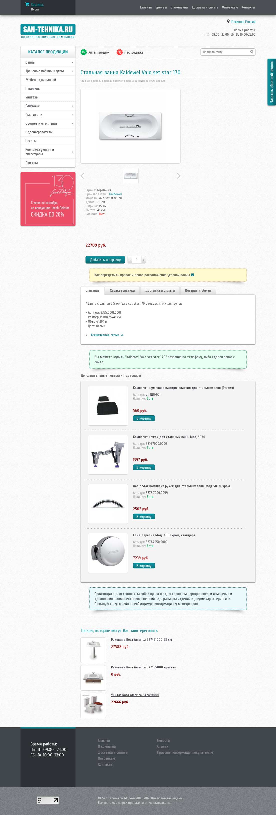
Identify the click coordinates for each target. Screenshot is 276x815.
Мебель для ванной (41, 80)
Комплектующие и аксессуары (40, 151)
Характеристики (122, 290)
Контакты (248, 7)
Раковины (33, 88)
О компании (179, 7)
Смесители (34, 114)
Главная (146, 7)
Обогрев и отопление (42, 123)
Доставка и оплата (205, 7)
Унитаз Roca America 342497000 (135, 695)
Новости (163, 740)
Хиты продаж (99, 52)
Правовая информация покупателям (185, 752)
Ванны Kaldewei (113, 81)
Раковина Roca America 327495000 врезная (143, 667)
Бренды (161, 7)
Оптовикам (230, 7)
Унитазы (32, 97)
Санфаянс (33, 106)
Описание (93, 290)
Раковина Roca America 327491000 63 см (141, 639)
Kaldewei (115, 194)
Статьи (162, 746)
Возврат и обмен (198, 290)
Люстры (32, 163)
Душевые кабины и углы (45, 71)
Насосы (31, 141)
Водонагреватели (39, 132)
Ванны (30, 62)
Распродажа (134, 52)
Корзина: (37, 4)
